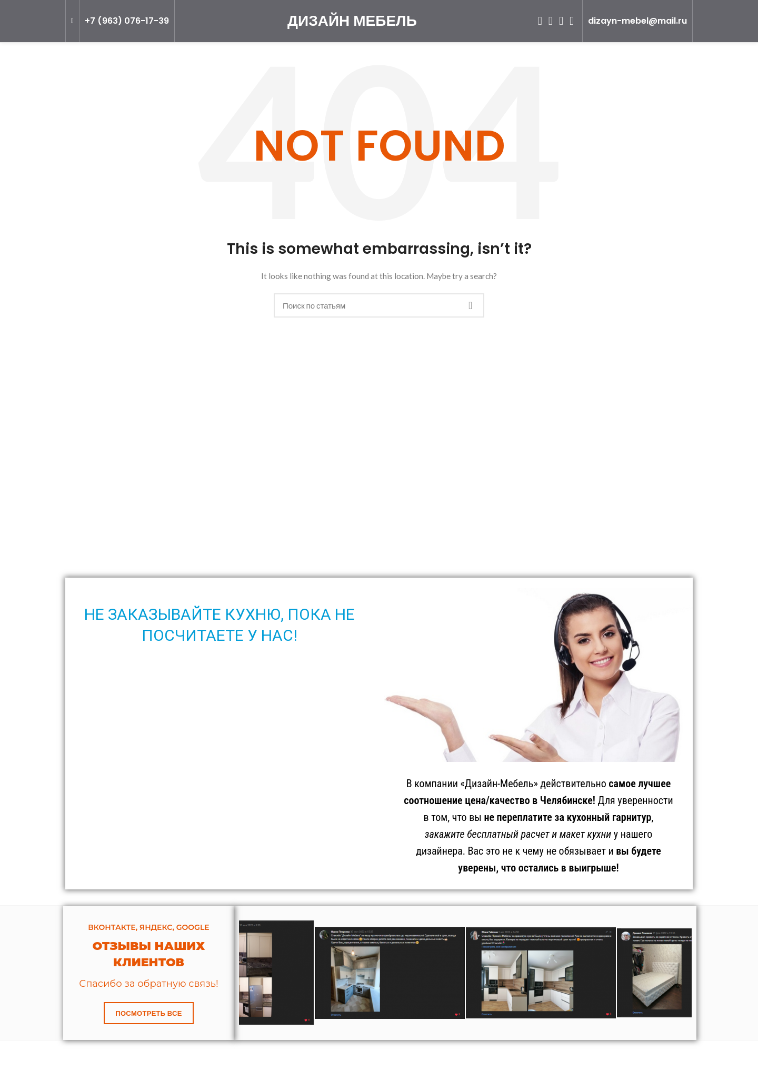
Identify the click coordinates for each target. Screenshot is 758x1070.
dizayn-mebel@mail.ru (637, 21)
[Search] (379, 305)
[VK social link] (561, 21)
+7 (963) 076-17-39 (127, 21)
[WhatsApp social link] (550, 21)
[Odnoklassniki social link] (540, 21)
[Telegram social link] (571, 21)
